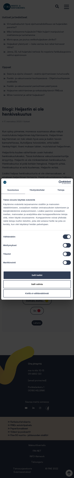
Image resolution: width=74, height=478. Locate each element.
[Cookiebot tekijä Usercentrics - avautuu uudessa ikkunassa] (58, 182)
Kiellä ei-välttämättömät (37, 293)
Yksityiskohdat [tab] (37, 190)
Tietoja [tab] (60, 190)
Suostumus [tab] (13, 190)
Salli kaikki (37, 275)
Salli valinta (37, 284)
